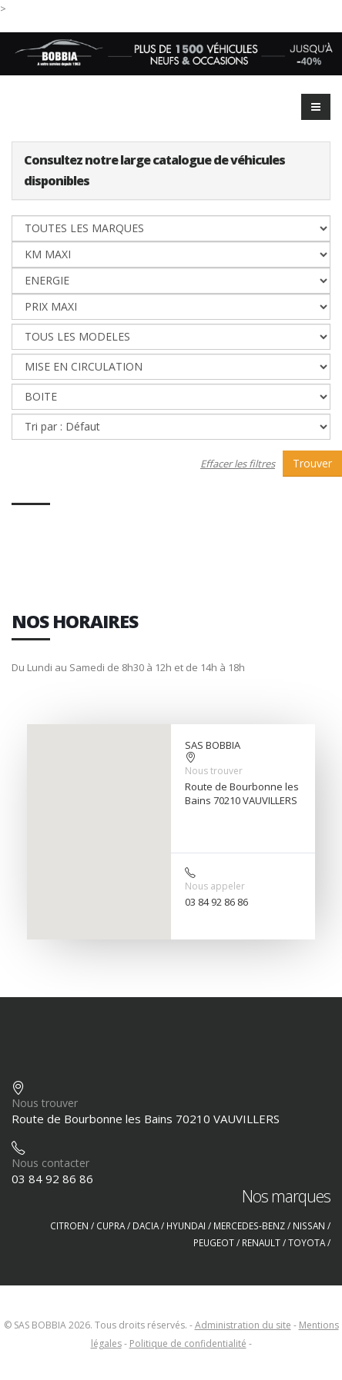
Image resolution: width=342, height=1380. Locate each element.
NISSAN (309, 1225)
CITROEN (69, 1225)
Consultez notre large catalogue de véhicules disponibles (154, 170)
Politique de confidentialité (187, 1343)
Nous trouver (214, 770)
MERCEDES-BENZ (249, 1225)
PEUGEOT (213, 1242)
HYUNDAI (186, 1225)
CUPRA (110, 1225)
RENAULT (261, 1242)
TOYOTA (306, 1242)
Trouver (312, 463)
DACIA (145, 1225)
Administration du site (243, 1325)
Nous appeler (215, 886)
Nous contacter (50, 1163)
